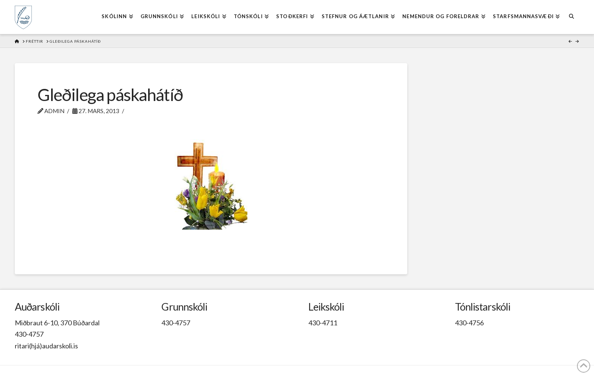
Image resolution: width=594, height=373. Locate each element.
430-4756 (469, 323)
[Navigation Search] (571, 17)
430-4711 (322, 323)
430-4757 (29, 334)
